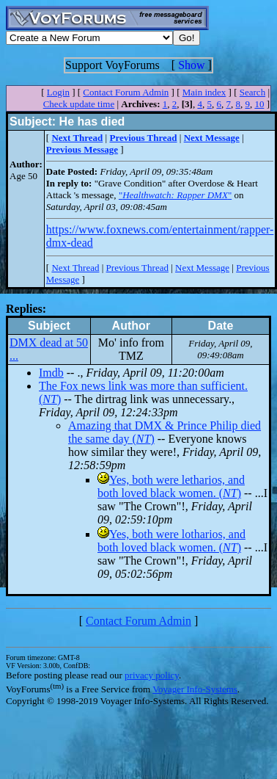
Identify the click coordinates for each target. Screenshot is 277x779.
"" (175, 194)
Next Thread (75, 267)
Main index (204, 92)
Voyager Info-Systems (194, 689)
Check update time (78, 103)
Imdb (51, 372)
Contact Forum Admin (126, 92)
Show (191, 65)
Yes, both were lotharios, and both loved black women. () (171, 541)
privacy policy (152, 675)
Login (58, 92)
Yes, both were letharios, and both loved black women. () (171, 486)
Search (252, 92)
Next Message (202, 267)
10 (259, 103)
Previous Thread (137, 267)
